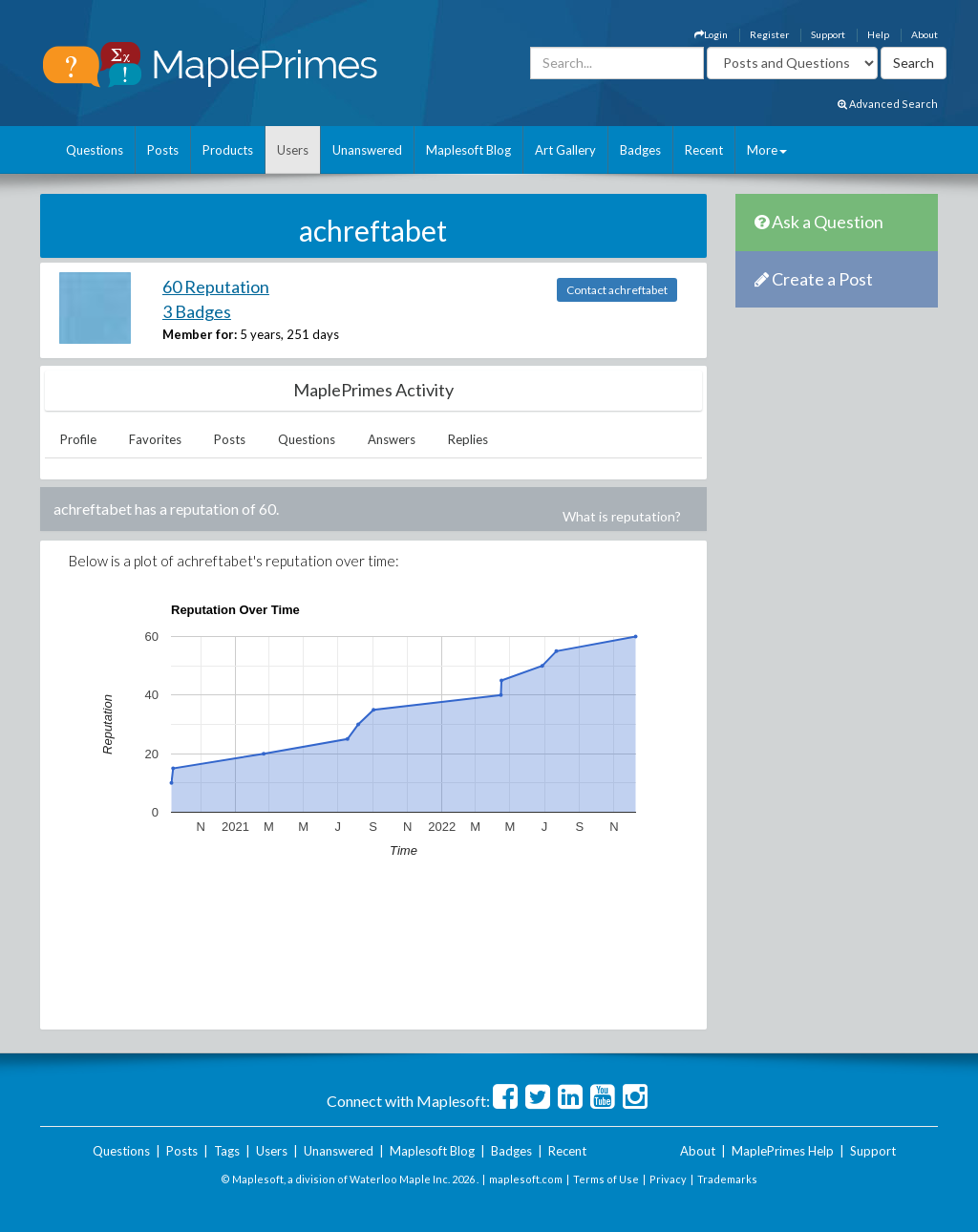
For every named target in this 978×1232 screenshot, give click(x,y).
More (767, 150)
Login (711, 34)
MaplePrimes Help (783, 1150)
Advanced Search (888, 103)
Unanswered (367, 150)
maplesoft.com (526, 1179)
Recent (704, 150)
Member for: (199, 334)
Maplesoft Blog (468, 150)
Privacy (668, 1179)
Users (292, 150)
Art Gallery (565, 150)
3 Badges (196, 311)
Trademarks (727, 1179)
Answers (391, 439)
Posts (163, 150)
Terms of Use (606, 1179)
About (924, 34)
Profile (78, 439)
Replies (468, 439)
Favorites (155, 439)
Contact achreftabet (617, 290)
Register (769, 34)
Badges (640, 150)
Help (878, 34)
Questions (94, 150)
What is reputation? (622, 516)
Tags (227, 1150)
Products (227, 150)
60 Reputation (215, 286)
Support (828, 34)
